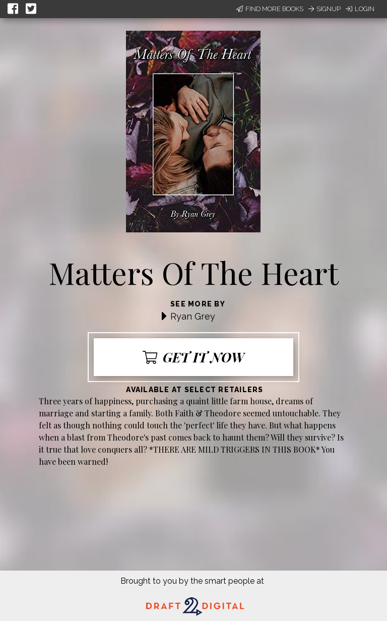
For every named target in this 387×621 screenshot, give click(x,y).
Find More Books (269, 9)
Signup (324, 9)
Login (360, 9)
